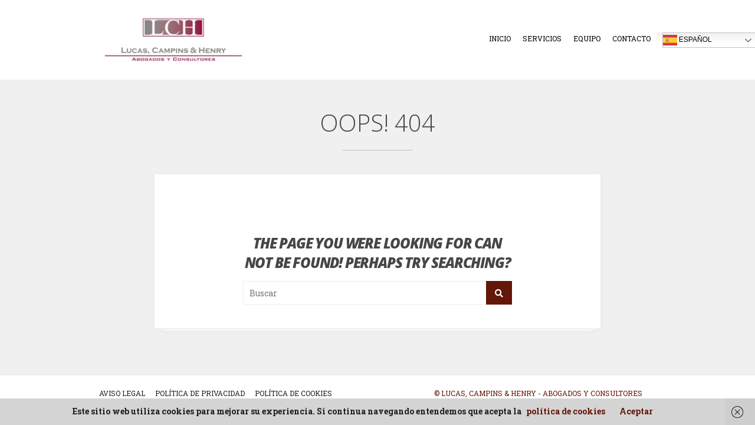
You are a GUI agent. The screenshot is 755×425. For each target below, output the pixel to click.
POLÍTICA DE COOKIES (293, 393)
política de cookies (565, 411)
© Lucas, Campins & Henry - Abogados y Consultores (538, 393)
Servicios (542, 38)
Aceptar (636, 411)
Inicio (500, 38)
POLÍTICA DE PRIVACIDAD (200, 393)
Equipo (586, 38)
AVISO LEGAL (122, 393)
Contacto (631, 38)
